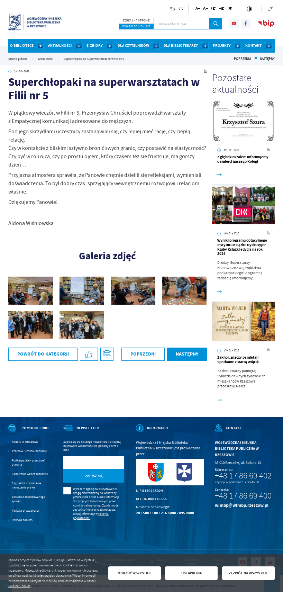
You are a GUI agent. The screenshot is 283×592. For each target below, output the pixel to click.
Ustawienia (191, 573)
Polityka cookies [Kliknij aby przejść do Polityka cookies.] (22, 520)
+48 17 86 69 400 (243, 495)
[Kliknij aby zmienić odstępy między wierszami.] (213, 9)
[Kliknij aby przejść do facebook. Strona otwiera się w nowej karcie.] (245, 23)
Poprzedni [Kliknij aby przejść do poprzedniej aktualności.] (242, 59)
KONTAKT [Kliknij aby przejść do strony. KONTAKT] (253, 45)
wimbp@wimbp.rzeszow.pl (241, 505)
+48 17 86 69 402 (243, 475)
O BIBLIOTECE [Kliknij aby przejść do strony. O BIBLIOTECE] (22, 45)
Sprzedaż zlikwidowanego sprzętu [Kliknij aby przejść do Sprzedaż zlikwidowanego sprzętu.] (28, 499)
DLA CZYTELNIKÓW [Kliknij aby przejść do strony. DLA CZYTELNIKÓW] (133, 45)
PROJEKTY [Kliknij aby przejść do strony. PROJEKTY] (222, 45)
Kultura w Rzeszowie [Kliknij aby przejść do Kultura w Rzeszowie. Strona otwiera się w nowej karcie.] (25, 442)
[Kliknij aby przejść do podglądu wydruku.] (107, 354)
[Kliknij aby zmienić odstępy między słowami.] (222, 9)
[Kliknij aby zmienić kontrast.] (249, 9)
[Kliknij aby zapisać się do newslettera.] (93, 476)
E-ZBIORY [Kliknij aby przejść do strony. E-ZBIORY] (94, 45)
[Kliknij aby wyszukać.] (216, 23)
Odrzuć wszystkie (135, 573)
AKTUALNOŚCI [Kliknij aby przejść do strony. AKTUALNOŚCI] (60, 45)
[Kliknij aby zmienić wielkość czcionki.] (197, 9)
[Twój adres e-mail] (85, 462)
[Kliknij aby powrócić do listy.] (256, 59)
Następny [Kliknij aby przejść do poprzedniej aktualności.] (267, 59)
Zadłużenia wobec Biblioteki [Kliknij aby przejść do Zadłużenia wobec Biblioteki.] (30, 474)
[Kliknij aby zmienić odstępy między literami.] (205, 9)
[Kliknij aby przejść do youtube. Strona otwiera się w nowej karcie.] (233, 23)
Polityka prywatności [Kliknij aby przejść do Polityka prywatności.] (25, 511)
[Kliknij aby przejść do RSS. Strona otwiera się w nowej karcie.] (205, 71)
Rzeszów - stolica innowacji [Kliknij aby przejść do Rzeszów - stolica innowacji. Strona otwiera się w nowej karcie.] (29, 451)
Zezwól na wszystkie (248, 573)
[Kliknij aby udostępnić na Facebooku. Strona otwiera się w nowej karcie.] (89, 354)
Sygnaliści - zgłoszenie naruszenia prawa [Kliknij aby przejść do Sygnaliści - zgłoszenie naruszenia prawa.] (26, 485)
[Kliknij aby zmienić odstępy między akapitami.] (230, 9)
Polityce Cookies (19, 586)
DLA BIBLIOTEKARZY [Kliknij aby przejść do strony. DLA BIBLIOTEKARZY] (181, 45)
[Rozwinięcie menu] (30, 432)
